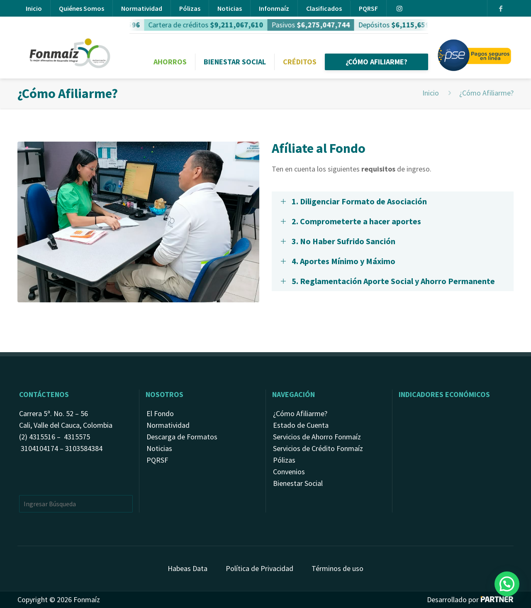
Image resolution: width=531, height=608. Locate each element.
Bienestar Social (298, 483)
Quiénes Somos (81, 8)
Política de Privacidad (259, 568)
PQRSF (368, 8)
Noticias (229, 8)
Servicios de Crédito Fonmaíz (318, 448)
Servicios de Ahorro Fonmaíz (317, 436)
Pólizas (189, 8)
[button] (506, 583)
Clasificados (324, 8)
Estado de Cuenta (301, 425)
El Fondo (160, 413)
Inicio (34, 8)
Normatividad (141, 8)
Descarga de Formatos (181, 436)
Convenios (289, 471)
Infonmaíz (274, 8)
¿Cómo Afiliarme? (300, 413)
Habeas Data (187, 568)
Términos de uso (337, 568)
